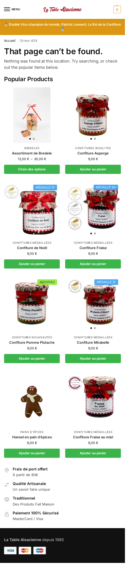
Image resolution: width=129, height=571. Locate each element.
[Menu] (12, 9)
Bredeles (31, 148)
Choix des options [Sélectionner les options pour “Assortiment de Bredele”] (32, 169)
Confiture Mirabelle (93, 342)
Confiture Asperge (93, 153)
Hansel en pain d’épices (32, 437)
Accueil (9, 41)
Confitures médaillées (32, 242)
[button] (116, 9)
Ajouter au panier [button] (93, 169)
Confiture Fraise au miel (93, 437)
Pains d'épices (32, 432)
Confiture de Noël (32, 248)
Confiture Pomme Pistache (32, 342)
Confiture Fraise (93, 248)
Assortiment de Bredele (32, 153)
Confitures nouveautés (32, 337)
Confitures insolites (93, 148)
